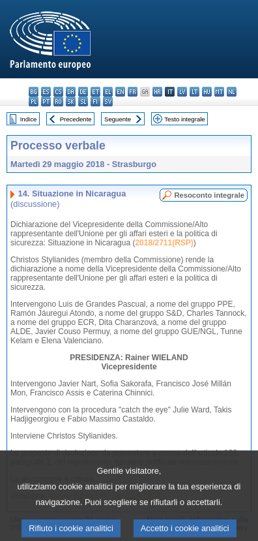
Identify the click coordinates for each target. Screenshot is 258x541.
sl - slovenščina (83, 101)
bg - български (33, 92)
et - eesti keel (95, 92)
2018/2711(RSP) (164, 242)
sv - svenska (108, 101)
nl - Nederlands (231, 92)
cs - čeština (58, 92)
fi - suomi (95, 101)
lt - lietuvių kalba (194, 92)
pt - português (46, 101)
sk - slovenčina (71, 101)
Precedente (76, 119)
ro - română (58, 101)
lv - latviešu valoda (182, 92)
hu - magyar (207, 92)
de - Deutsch (83, 92)
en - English (120, 92)
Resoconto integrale (209, 195)
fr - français (132, 92)
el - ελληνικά (108, 92)
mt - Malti (219, 92)
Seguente (117, 119)
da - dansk (71, 92)
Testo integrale (184, 119)
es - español (46, 92)
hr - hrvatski (157, 92)
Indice (28, 119)
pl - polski (33, 101)
